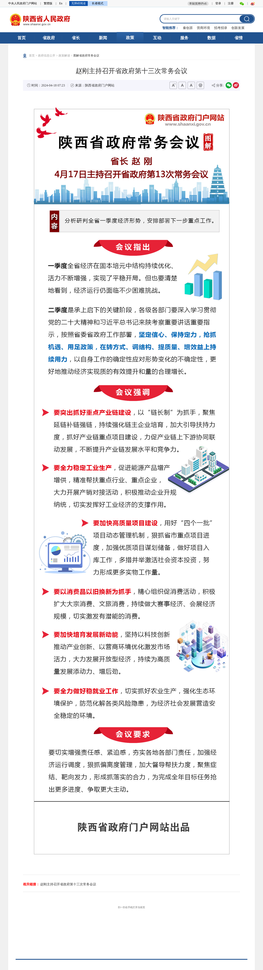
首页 (21, 38)
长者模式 (97, 3)
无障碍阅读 (78, 3)
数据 (211, 38)
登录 (218, 3)
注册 (231, 3)
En (60, 3)
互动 (157, 38)
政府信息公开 (46, 55)
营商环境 (203, 28)
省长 (76, 38)
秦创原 (188, 28)
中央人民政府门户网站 (22, 3)
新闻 (103, 38)
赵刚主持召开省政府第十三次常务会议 (68, 884)
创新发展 (238, 28)
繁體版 (48, 3)
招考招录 (220, 28)
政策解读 (64, 55)
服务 (184, 38)
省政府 (49, 38)
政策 (130, 37)
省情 (238, 38)
